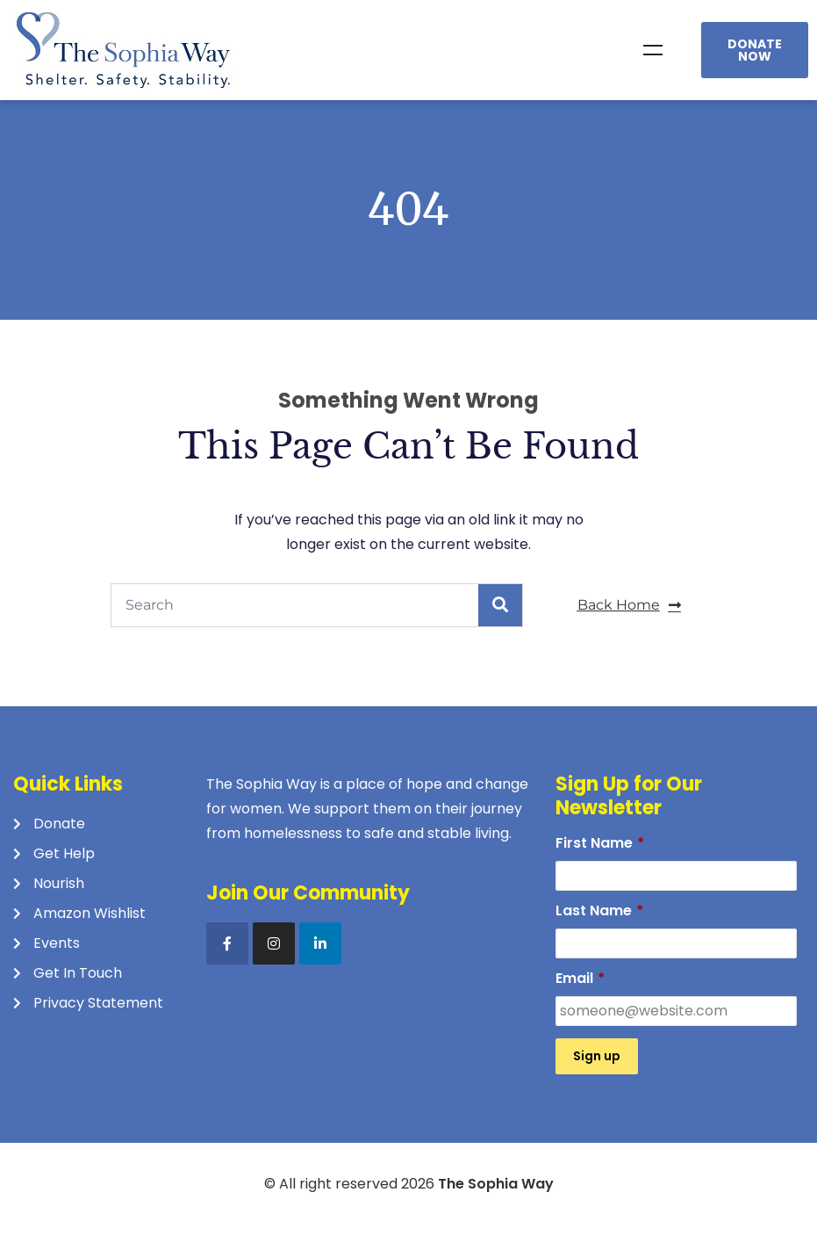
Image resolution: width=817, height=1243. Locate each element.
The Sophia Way (496, 1184)
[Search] (500, 605)
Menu (653, 50)
